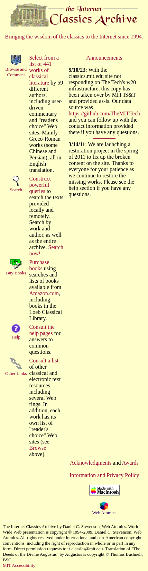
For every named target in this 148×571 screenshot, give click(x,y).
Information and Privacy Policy (104, 475)
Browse (37, 448)
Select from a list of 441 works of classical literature (43, 70)
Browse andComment (16, 72)
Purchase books (39, 265)
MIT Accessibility (19, 565)
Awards (130, 463)
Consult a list (43, 360)
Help (16, 337)
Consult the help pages (41, 330)
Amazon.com (44, 293)
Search (16, 189)
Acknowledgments (90, 463)
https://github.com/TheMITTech (104, 113)
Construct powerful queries (39, 185)
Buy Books (16, 272)
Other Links (16, 373)
